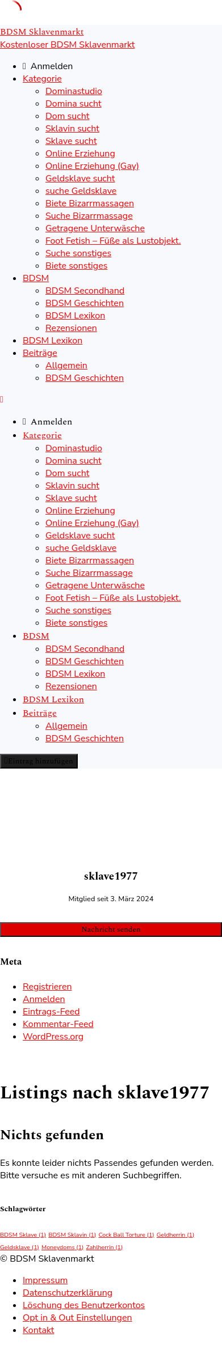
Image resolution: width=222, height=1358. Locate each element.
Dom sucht (67, 116)
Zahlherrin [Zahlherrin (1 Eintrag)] (104, 1247)
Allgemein (66, 365)
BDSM (36, 278)
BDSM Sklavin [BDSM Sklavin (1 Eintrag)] (72, 1234)
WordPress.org (53, 1036)
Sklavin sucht (72, 128)
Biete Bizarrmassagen (89, 203)
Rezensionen (71, 328)
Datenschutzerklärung (67, 1293)
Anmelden (44, 999)
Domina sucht (73, 103)
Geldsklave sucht (80, 178)
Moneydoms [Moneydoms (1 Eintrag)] (62, 1247)
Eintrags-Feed (51, 1011)
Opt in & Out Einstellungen (77, 1318)
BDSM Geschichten (84, 303)
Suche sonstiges (78, 253)
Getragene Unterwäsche (95, 228)
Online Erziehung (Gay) (92, 166)
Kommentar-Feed (58, 1024)
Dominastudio (73, 91)
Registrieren (47, 987)
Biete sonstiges (76, 266)
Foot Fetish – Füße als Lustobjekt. (113, 241)
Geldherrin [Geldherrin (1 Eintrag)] (176, 1234)
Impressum (45, 1280)
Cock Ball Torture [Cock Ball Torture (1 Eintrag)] (126, 1234)
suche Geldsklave (80, 191)
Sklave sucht (71, 141)
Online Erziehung (80, 153)
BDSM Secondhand (84, 291)
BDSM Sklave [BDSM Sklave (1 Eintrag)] (23, 1234)
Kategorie (42, 79)
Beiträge (40, 353)
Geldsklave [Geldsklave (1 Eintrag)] (19, 1247)
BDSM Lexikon (75, 315)
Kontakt (38, 1330)
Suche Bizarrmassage (89, 216)
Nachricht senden (110, 929)
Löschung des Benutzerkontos (84, 1305)
